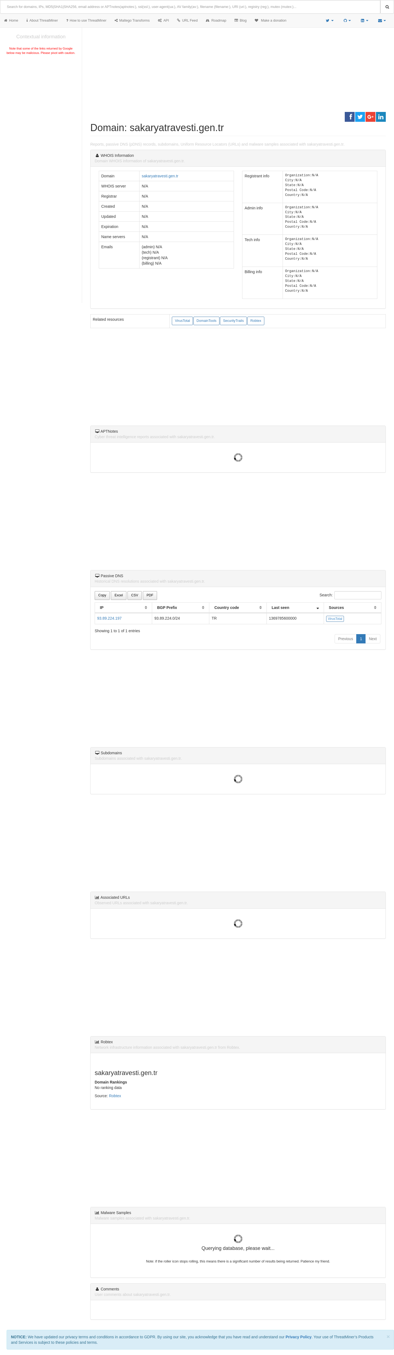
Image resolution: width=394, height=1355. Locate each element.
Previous (345, 639)
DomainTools (206, 321)
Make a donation (270, 20)
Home (11, 20)
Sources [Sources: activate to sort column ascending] (336, 607)
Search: (350, 595)
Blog (240, 20)
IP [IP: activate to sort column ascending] (101, 607)
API (163, 20)
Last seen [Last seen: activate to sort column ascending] (280, 607)
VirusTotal (182, 321)
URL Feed (187, 20)
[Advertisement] (41, 97)
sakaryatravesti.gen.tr (160, 176)
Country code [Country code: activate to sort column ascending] (226, 607)
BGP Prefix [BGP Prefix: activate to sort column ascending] (167, 607)
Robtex (255, 321)
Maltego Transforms (132, 20)
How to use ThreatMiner (86, 20)
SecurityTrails (233, 321)
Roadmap (216, 20)
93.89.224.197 (109, 618)
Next (373, 639)
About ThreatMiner (42, 20)
